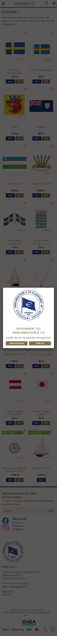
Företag (40, 343)
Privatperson (17, 343)
